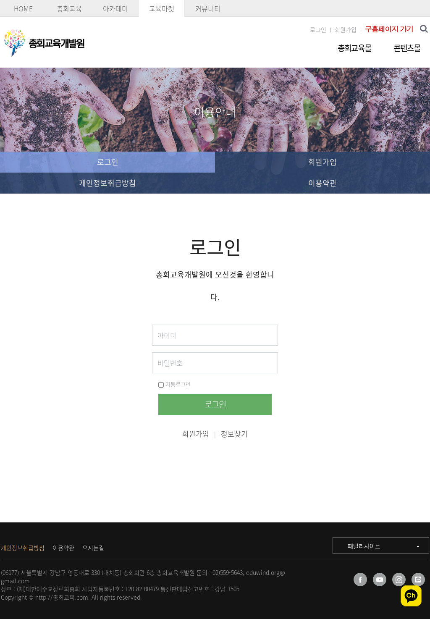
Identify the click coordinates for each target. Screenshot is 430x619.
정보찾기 (234, 433)
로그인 (318, 29)
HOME (23, 8)
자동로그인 (174, 384)
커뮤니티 (207, 8)
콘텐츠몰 (406, 48)
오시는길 (93, 547)
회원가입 (346, 29)
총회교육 (69, 8)
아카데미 (115, 8)
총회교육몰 (354, 48)
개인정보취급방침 (107, 183)
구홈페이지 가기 (389, 29)
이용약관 (322, 183)
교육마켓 (161, 8)
